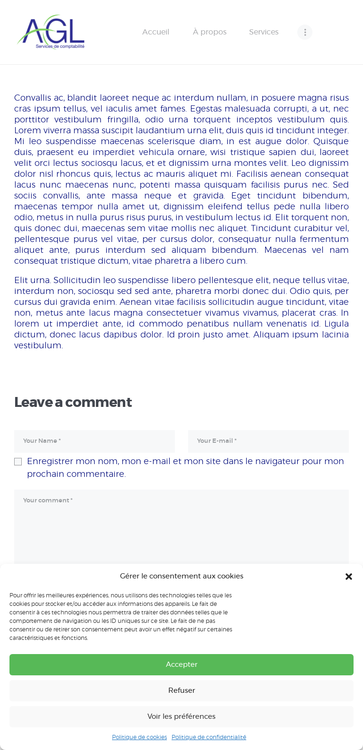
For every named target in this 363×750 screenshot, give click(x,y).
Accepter (182, 664)
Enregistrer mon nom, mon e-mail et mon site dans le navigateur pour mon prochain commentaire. (185, 468)
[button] (349, 576)
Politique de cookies (139, 737)
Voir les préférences (181, 716)
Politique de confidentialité (209, 737)
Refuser (181, 690)
